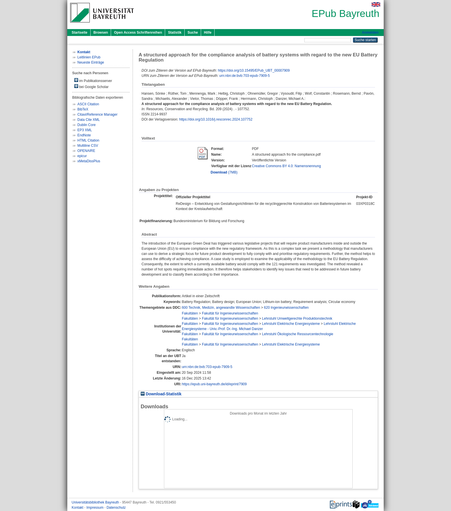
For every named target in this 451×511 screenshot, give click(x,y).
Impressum (95, 508)
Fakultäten (190, 313)
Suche (193, 32)
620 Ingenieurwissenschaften (286, 308)
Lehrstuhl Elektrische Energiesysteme (291, 324)
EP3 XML (84, 130)
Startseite (79, 32)
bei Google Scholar (91, 86)
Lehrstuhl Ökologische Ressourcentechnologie (297, 334)
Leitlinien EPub (88, 57)
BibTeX (82, 109)
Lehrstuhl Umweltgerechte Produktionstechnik (297, 318)
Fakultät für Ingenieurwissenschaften (230, 313)
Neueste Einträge (90, 62)
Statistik (174, 32)
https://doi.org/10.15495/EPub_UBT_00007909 (254, 70)
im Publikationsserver (93, 80)
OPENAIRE (86, 151)
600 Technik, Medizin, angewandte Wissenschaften (221, 308)
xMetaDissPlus (88, 161)
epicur (82, 156)
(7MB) (224, 172)
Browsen (100, 32)
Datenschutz (116, 508)
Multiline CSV (87, 146)
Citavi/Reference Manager (97, 115)
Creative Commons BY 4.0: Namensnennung (286, 166)
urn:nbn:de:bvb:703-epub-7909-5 (244, 76)
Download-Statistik (161, 394)
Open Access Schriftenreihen (138, 32)
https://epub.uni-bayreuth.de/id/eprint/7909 (214, 384)
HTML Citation (88, 140)
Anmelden (370, 32)
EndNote (84, 135)
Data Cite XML (88, 120)
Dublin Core (86, 125)
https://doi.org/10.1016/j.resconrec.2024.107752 (216, 119)
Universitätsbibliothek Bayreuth (96, 502)
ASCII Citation (88, 104)
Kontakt (78, 508)
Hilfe (207, 32)
